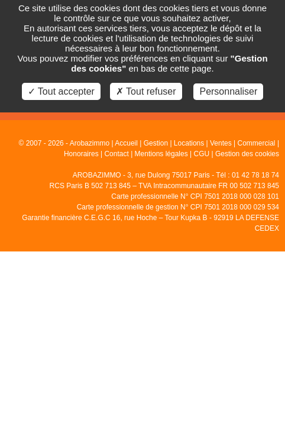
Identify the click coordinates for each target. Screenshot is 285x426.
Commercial (257, 143)
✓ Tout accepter (61, 91)
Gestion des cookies (247, 154)
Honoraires (81, 154)
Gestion (156, 143)
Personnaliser (228, 91)
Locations (189, 143)
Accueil (126, 143)
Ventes (221, 143)
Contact (116, 154)
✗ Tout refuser (146, 91)
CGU (201, 154)
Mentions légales (161, 154)
